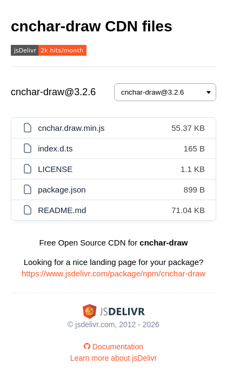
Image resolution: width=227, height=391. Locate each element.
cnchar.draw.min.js (71, 127)
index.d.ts (55, 148)
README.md (62, 210)
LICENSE (55, 169)
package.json (61, 189)
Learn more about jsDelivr (113, 358)
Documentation (113, 346)
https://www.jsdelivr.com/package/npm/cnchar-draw (113, 273)
